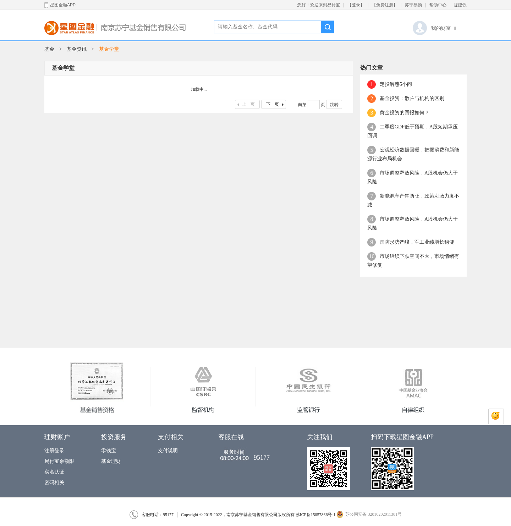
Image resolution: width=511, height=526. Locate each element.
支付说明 (168, 450)
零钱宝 (108, 450)
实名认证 (54, 472)
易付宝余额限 (59, 461)
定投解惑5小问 (396, 84)
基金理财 (111, 461)
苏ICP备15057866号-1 (316, 514)
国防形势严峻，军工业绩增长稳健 (417, 242)
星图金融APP (60, 5)
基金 (49, 49)
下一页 (275, 104)
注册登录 (54, 450)
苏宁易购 (413, 4)
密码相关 (54, 482)
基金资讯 (77, 49)
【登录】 (355, 4)
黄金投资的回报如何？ (404, 112)
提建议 (460, 4)
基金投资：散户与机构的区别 (412, 98)
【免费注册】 (384, 4)
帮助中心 (437, 4)
